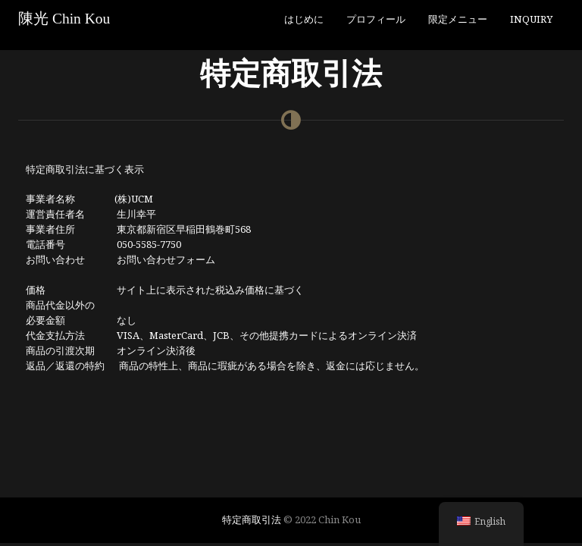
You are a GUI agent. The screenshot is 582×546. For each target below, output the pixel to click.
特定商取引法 (251, 519)
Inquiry (531, 19)
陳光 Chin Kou (64, 19)
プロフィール (375, 19)
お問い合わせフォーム (166, 259)
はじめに (304, 19)
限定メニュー (457, 19)
